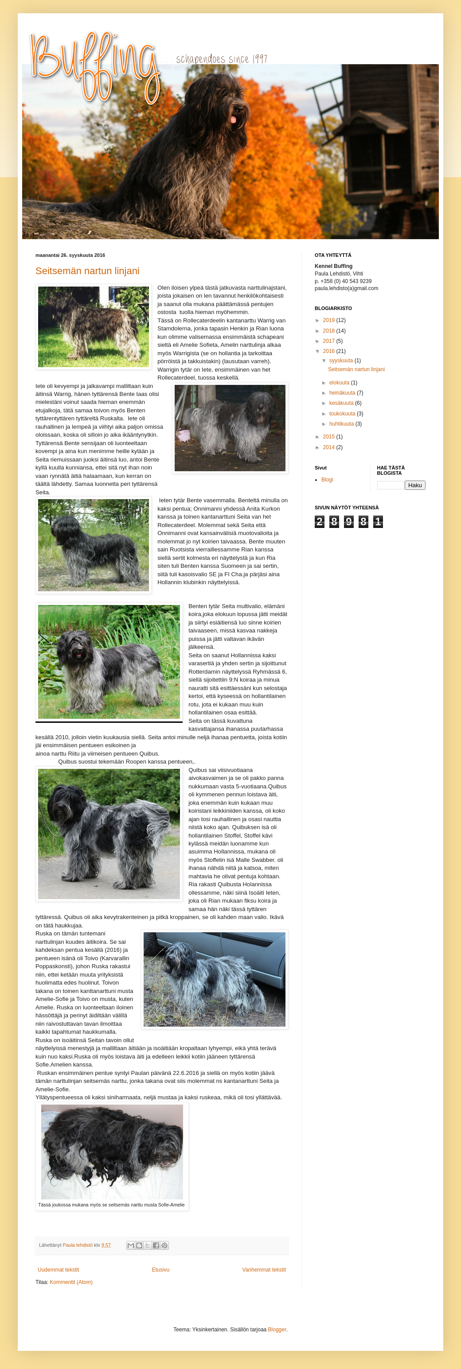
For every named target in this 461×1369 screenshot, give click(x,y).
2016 (329, 351)
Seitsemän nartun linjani (87, 270)
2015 (329, 437)
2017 (329, 341)
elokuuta (340, 383)
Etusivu (160, 1270)
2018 (329, 331)
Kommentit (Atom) (71, 1282)
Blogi (327, 480)
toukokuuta (343, 414)
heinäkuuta (343, 393)
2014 (329, 447)
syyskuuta (342, 360)
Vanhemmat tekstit (264, 1270)
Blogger (277, 1329)
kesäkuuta (342, 403)
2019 (329, 320)
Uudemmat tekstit (58, 1270)
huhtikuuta (342, 424)
